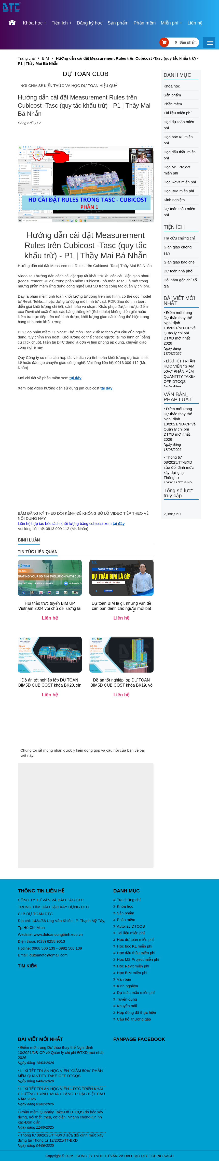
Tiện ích (60, 23)
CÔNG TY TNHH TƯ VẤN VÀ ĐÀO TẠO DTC (112, 1156)
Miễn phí (170, 23)
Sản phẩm (118, 23)
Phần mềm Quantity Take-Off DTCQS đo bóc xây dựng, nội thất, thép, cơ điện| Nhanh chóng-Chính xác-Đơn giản (60, 1117)
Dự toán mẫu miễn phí (179, 212)
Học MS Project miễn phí (177, 170)
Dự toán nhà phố (178, 271)
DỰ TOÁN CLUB (86, 73)
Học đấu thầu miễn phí (180, 155)
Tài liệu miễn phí (177, 113)
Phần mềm (145, 23)
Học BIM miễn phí (179, 191)
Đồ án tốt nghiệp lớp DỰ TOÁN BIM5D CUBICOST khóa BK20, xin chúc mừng (49, 685)
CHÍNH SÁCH (162, 1156)
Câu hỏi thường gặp (132, 1019)
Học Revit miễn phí (180, 182)
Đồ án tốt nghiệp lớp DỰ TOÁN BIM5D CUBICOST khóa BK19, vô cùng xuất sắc (121, 685)
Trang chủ (26, 58)
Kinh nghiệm (174, 200)
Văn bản (122, 979)
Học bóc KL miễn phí (178, 140)
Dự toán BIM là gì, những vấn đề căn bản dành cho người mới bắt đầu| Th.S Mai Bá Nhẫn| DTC (121, 608)
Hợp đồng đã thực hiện (134, 1012)
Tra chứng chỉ (127, 900)
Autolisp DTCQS (129, 926)
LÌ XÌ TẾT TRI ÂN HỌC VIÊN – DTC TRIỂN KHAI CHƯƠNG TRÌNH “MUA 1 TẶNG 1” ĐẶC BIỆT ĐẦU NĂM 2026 (61, 1094)
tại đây (75, 378)
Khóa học (33, 23)
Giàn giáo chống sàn (178, 250)
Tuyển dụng (125, 999)
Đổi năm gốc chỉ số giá (180, 283)
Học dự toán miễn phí (179, 125)
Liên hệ (194, 23)
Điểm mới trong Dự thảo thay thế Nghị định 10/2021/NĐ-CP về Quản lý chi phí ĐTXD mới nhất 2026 (180, 327)
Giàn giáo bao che (179, 262)
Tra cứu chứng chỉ (179, 238)
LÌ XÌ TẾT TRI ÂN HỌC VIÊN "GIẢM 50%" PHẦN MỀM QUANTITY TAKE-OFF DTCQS (179, 371)
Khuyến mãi (125, 1006)
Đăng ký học (89, 23)
